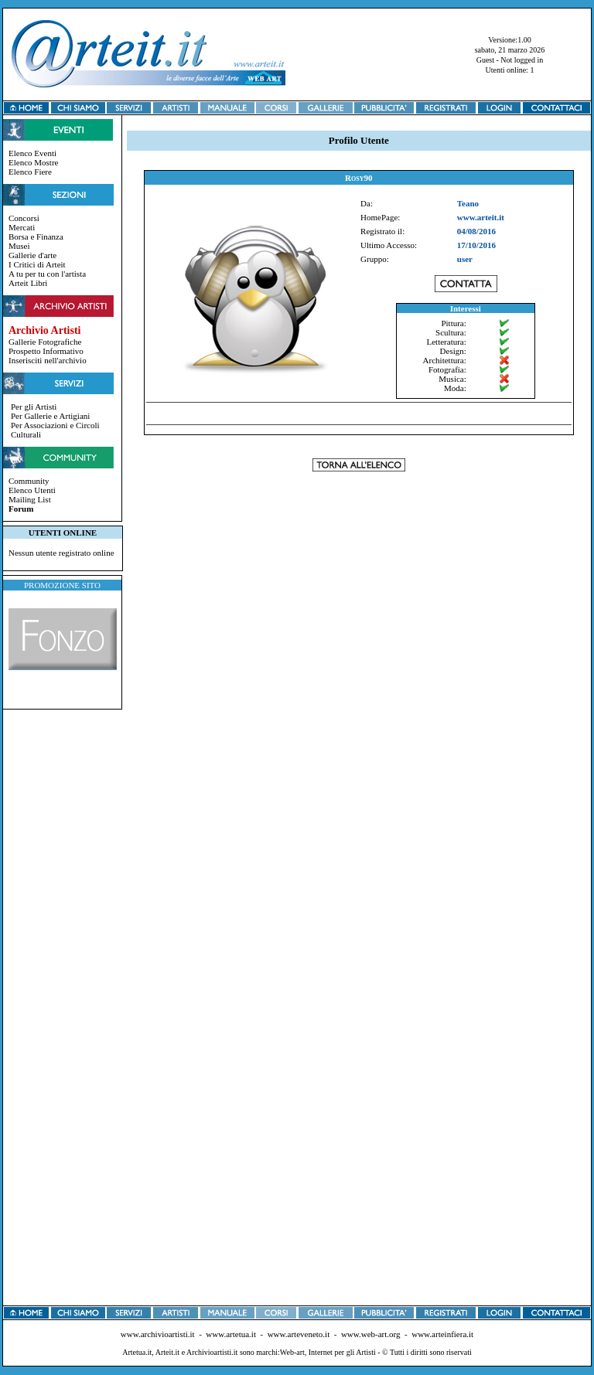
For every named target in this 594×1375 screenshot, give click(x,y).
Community (29, 480)
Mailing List (30, 499)
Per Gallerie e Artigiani (50, 415)
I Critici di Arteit (37, 264)
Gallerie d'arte (32, 255)
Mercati (22, 227)
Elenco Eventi (32, 153)
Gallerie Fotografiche (45, 341)
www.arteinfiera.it (442, 1334)
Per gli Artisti (33, 406)
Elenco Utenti (32, 490)
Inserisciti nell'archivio (48, 360)
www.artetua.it (231, 1334)
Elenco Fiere (30, 171)
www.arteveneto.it (299, 1334)
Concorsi (24, 218)
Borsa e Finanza (36, 236)
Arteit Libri (28, 283)
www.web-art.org (371, 1334)
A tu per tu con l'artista (47, 273)
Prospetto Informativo (46, 351)
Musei (19, 245)
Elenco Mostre (33, 162)
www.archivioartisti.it (158, 1334)
